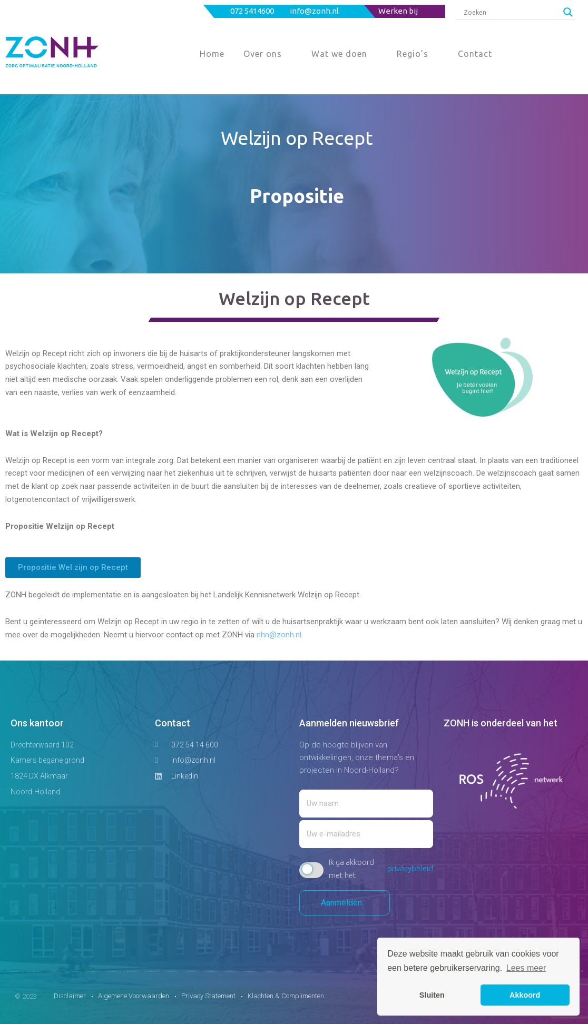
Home (212, 53)
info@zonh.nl (315, 10)
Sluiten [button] (432, 995)
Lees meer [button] (526, 967)
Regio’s (412, 53)
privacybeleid (410, 868)
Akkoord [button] (524, 995)
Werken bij (398, 10)
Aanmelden (344, 903)
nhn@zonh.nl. (280, 634)
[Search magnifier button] (568, 12)
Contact (475, 53)
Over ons (262, 53)
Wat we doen (339, 53)
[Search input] (511, 12)
